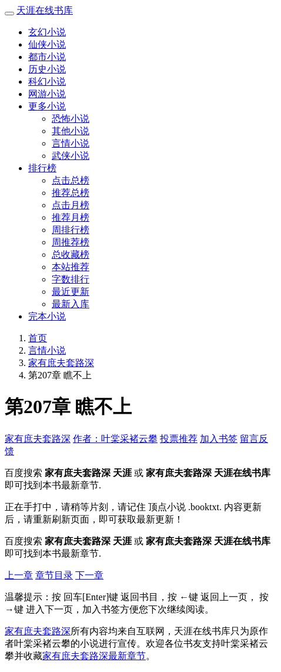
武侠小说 (70, 156)
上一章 (19, 575)
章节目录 (54, 575)
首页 (37, 338)
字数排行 (70, 279)
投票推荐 (179, 439)
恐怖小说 (70, 119)
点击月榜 (70, 205)
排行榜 (42, 168)
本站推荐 (70, 267)
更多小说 (47, 106)
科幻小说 (47, 81)
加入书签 (218, 439)
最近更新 (70, 292)
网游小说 (47, 94)
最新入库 (70, 304)
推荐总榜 (70, 193)
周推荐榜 (70, 242)
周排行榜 (70, 230)
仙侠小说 (47, 44)
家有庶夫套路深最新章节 (94, 656)
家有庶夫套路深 (61, 363)
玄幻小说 (47, 32)
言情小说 (70, 143)
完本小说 (47, 316)
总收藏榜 (70, 254)
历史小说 (47, 69)
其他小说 (70, 131)
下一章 (89, 575)
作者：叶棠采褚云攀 (115, 439)
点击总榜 (70, 180)
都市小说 (47, 57)
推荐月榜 (70, 217)
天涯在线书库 (44, 10)
